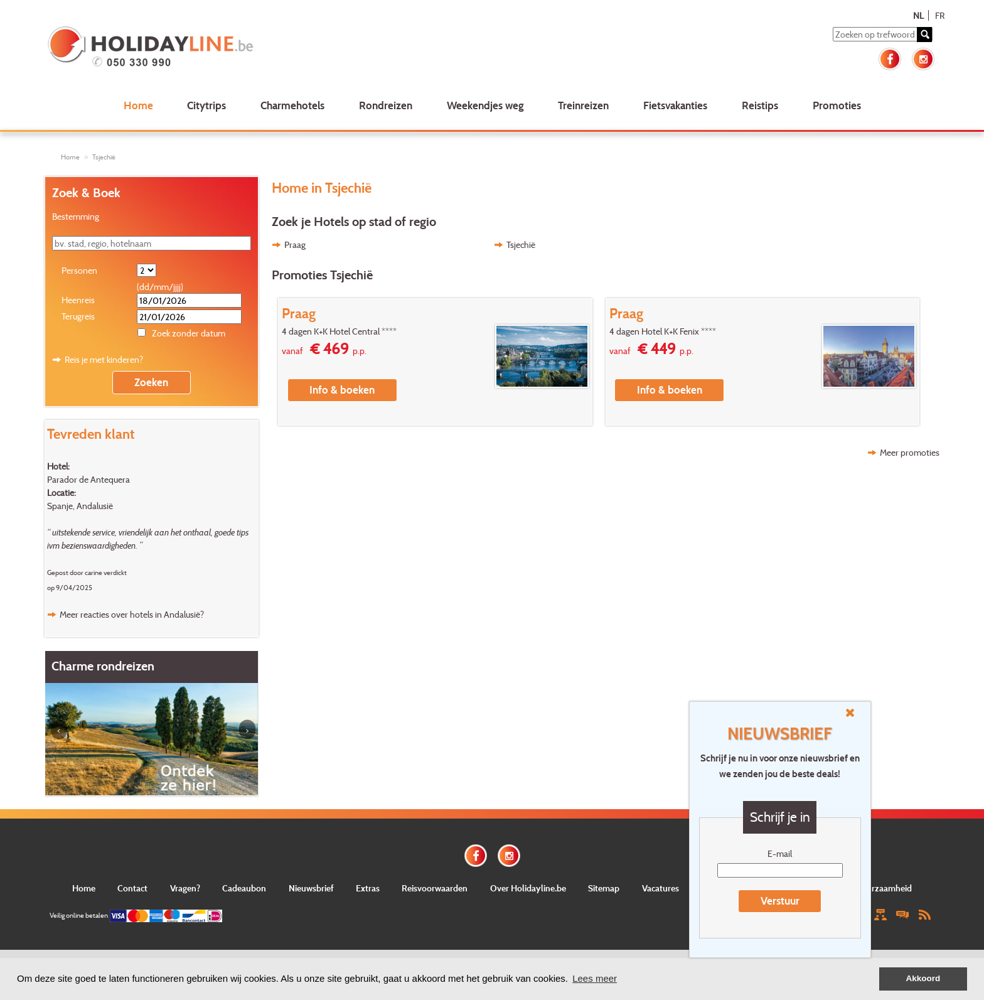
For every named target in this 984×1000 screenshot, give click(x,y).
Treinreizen (583, 105)
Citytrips (206, 105)
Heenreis (78, 299)
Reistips (760, 105)
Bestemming (75, 216)
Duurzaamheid (883, 888)
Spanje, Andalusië (80, 505)
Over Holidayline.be (528, 888)
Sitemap (603, 888)
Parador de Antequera (88, 479)
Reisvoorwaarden (435, 888)
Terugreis (78, 316)
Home (138, 105)
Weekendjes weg (485, 105)
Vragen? (185, 888)
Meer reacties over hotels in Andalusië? (132, 614)
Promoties (837, 105)
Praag (295, 244)
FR (939, 15)
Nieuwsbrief (311, 888)
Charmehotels (292, 105)
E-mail (779, 853)
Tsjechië (103, 157)
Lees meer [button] (594, 978)
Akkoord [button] (923, 978)
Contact (132, 888)
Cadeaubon (244, 888)
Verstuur (780, 900)
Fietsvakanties (675, 105)
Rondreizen (385, 105)
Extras (368, 888)
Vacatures (660, 888)
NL (918, 15)
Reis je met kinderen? (104, 359)
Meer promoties (909, 452)
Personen (79, 270)
